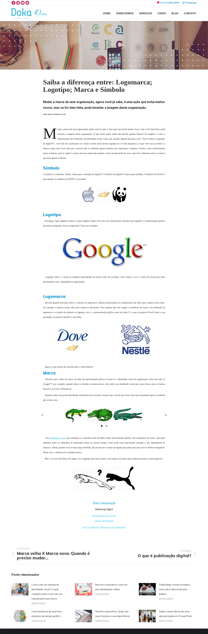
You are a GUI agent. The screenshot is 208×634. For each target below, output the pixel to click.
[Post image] (19, 589)
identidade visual (58, 438)
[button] (42, 415)
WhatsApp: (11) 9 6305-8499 (113, 527)
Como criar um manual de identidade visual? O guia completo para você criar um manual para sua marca (47, 591)
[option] (104, 415)
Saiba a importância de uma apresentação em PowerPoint (175, 614)
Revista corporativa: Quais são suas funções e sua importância (112, 614)
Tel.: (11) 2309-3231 (90, 527)
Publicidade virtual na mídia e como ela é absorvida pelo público (175, 589)
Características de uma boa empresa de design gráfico (46, 614)
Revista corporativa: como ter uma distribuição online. (111, 587)
